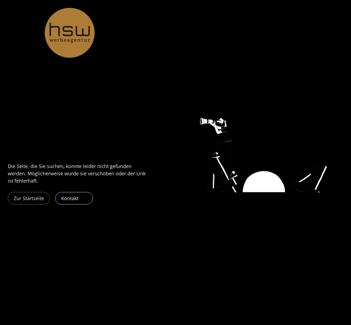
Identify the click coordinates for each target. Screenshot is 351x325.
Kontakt (69, 198)
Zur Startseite (29, 198)
